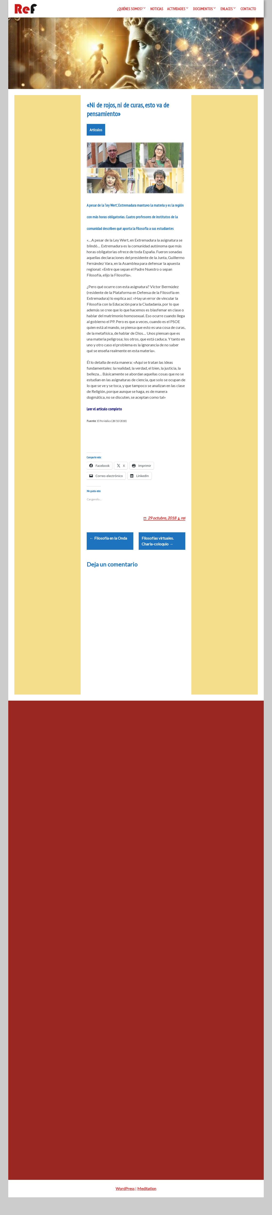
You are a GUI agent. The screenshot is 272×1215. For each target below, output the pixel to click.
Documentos (203, 8)
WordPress (125, 1206)
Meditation (146, 1206)
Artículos (96, 135)
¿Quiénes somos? (130, 8)
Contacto (248, 8)
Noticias (156, 8)
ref (183, 529)
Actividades (176, 8)
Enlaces (227, 8)
